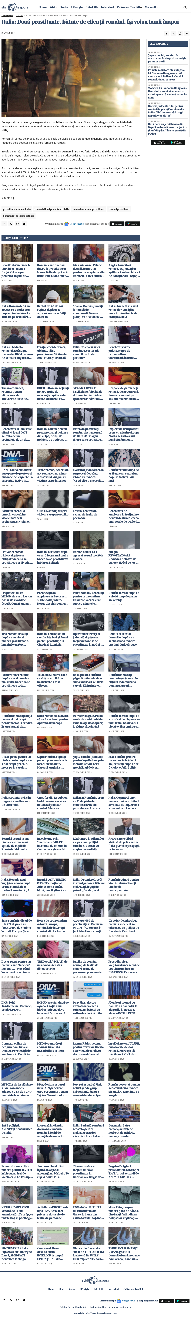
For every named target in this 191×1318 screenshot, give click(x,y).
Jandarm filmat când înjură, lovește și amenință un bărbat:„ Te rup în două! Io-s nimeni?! (53, 1172)
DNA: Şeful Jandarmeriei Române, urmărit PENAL (16, 1006)
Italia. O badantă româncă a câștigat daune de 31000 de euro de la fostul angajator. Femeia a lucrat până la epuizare (17, 352)
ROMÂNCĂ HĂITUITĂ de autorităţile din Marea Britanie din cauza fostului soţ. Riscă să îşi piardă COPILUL (88, 1212)
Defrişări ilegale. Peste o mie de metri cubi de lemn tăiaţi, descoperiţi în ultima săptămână (88, 721)
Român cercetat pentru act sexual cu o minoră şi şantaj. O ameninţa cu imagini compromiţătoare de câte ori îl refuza (124, 1090)
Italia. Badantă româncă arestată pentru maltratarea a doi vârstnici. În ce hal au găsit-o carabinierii (88, 1131)
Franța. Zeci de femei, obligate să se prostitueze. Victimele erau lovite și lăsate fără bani (52, 352)
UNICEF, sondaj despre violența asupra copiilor (53, 512)
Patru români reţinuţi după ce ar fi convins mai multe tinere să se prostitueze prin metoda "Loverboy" (15, 680)
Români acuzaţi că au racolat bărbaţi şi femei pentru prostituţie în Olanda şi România (52, 639)
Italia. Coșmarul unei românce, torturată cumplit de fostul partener (86, 352)
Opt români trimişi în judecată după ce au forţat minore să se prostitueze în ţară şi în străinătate (88, 639)
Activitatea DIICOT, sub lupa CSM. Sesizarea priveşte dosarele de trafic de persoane (52, 1212)
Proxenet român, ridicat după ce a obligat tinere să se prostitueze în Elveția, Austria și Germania (15, 557)
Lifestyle (77, 7)
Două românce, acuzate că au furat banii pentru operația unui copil (52, 719)
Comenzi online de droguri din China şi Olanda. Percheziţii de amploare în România (16, 1049)
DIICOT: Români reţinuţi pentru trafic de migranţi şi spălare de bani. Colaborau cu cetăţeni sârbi (53, 393)
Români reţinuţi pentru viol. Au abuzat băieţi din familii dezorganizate (123, 885)
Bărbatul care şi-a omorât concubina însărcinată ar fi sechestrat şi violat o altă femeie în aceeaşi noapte (15, 516)
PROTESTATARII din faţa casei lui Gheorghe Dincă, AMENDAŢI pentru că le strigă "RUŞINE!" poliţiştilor (16, 1253)
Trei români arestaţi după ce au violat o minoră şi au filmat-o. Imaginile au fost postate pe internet (15, 639)
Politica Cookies (98, 1307)
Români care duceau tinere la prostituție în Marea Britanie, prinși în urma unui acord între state (52, 270)
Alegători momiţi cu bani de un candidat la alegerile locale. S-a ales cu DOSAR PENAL (122, 1008)
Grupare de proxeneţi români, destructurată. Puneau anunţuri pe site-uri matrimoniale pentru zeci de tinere (123, 393)
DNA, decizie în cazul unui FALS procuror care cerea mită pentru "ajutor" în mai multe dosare (52, 1090)
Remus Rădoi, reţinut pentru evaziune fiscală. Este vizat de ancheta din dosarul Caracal (88, 1049)
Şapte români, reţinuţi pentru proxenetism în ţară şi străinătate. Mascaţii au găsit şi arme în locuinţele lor (52, 762)
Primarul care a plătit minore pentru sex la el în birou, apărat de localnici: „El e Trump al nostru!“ (17, 1172)
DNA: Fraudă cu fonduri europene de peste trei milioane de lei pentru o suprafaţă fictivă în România (17, 475)
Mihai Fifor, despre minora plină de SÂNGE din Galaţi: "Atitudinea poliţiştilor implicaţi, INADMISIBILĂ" (123, 1212)
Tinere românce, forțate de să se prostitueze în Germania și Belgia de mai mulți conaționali (87, 1172)
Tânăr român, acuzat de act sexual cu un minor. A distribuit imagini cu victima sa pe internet (52, 475)
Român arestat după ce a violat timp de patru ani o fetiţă (123, 596)
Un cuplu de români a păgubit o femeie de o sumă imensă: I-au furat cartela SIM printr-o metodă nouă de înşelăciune (88, 680)
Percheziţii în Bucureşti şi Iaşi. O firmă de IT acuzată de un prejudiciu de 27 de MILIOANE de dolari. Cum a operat (16, 434)
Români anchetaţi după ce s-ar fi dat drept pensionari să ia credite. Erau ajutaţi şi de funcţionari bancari (17, 721)
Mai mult (151, 7)
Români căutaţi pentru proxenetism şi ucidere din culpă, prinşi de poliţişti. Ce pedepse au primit (52, 434)
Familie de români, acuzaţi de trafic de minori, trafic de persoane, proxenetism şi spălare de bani (88, 967)
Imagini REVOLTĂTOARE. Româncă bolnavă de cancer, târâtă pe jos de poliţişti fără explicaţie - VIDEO (124, 557)
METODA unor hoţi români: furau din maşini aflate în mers (50, 1047)
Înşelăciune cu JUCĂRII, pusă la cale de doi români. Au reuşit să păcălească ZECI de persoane (124, 1049)
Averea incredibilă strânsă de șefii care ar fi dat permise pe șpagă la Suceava (123, 844)
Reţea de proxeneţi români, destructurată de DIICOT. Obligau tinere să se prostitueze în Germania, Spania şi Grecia (88, 434)
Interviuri (107, 7)
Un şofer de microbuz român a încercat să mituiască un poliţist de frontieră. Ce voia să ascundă (123, 926)
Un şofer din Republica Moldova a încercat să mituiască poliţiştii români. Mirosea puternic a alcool (52, 803)
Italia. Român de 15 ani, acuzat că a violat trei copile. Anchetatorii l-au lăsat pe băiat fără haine (16, 311)
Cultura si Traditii (128, 7)
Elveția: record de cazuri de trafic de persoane (85, 514)
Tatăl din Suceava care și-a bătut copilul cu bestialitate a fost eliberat (52, 680)
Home (43, 7)
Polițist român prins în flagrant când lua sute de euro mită (16, 801)
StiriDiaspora (7, 15)
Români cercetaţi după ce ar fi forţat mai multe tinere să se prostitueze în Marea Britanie (52, 557)
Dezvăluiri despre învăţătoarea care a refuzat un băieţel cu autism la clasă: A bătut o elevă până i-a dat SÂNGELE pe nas (88, 1008)
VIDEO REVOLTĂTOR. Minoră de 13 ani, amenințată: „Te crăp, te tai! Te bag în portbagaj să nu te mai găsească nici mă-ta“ (17, 1212)
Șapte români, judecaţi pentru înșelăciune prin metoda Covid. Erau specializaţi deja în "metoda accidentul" (88, 762)
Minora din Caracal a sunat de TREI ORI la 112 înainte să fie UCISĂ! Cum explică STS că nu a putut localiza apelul (88, 1253)
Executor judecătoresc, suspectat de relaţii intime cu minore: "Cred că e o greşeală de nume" (88, 475)
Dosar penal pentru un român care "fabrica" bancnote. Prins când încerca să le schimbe (16, 967)
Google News (77, 223)
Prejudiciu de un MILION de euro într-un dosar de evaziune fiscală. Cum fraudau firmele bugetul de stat (16, 598)
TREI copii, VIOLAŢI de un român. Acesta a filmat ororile (52, 965)
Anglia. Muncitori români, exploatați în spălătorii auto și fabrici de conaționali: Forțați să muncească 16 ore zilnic (124, 270)
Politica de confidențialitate (73, 1307)
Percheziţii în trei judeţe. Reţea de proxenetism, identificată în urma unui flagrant (121, 352)
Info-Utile (92, 7)
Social (64, 7)
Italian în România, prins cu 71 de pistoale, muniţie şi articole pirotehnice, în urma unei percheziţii (88, 803)
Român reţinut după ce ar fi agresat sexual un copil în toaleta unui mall (123, 475)
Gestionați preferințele (120, 1307)
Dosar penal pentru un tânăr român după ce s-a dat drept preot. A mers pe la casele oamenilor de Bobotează (16, 762)
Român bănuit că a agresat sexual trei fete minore (88, 555)
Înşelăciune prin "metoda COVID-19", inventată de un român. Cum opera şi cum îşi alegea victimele (52, 844)
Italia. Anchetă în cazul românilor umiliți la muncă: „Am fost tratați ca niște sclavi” (123, 311)
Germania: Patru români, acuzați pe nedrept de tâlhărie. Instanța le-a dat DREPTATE (121, 1131)
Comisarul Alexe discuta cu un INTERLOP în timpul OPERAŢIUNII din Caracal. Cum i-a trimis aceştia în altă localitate (52, 1253)
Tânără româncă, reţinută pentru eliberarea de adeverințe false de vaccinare (14, 393)
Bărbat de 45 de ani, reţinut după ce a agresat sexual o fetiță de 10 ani (51, 311)
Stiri (52, 7)
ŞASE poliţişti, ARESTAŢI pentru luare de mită (16, 1129)
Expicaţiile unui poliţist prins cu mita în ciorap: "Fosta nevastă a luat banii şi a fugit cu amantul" (123, 434)
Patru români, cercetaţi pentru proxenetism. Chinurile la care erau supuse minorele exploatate (88, 598)
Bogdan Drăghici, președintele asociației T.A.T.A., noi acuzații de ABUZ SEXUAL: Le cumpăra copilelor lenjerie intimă (123, 1172)
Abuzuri (19, 15)
